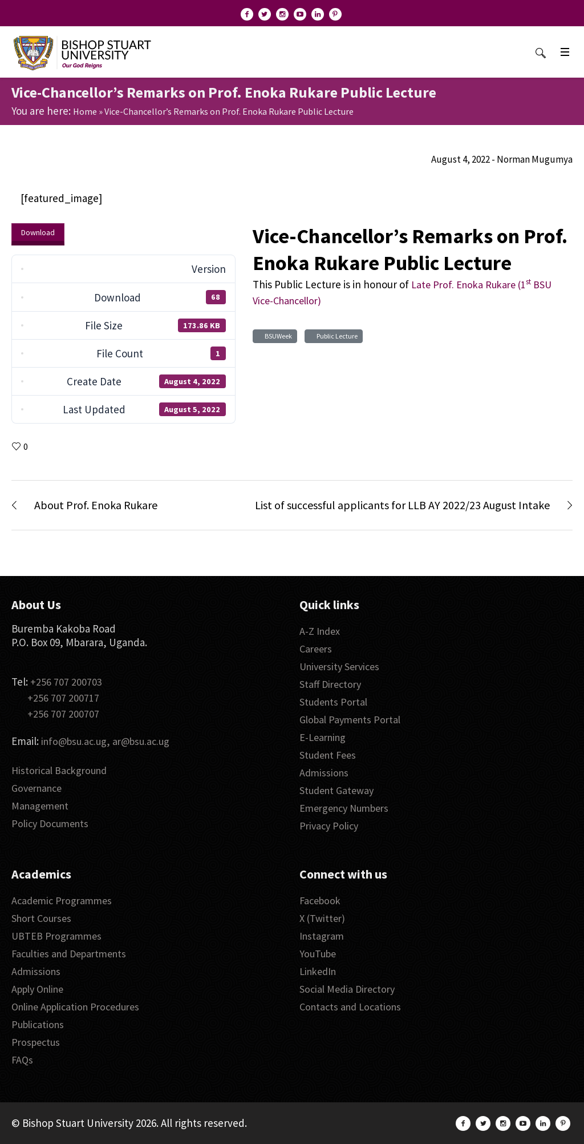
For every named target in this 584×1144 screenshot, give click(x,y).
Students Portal (333, 701)
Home (85, 111)
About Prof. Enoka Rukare (95, 505)
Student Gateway (336, 790)
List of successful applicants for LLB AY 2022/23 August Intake (402, 505)
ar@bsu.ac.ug (140, 741)
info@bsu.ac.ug (74, 741)
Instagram (321, 935)
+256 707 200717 (63, 697)
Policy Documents (49, 823)
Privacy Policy (328, 825)
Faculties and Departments (68, 953)
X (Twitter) (322, 918)
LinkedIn (317, 971)
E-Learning (322, 737)
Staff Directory (330, 684)
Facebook (319, 900)
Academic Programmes (61, 900)
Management (39, 805)
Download (38, 232)
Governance (36, 788)
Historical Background (59, 770)
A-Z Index (319, 631)
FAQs (22, 1059)
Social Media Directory (347, 989)
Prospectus (35, 1042)
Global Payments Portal (349, 719)
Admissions (323, 772)
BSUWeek (277, 336)
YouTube (317, 953)
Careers (315, 648)
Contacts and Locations (350, 1006)
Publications (37, 1024)
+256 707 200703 (66, 681)
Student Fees (327, 755)
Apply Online (37, 989)
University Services (339, 666)
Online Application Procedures (75, 1006)
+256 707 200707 (63, 713)
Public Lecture (336, 336)
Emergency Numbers (343, 808)
